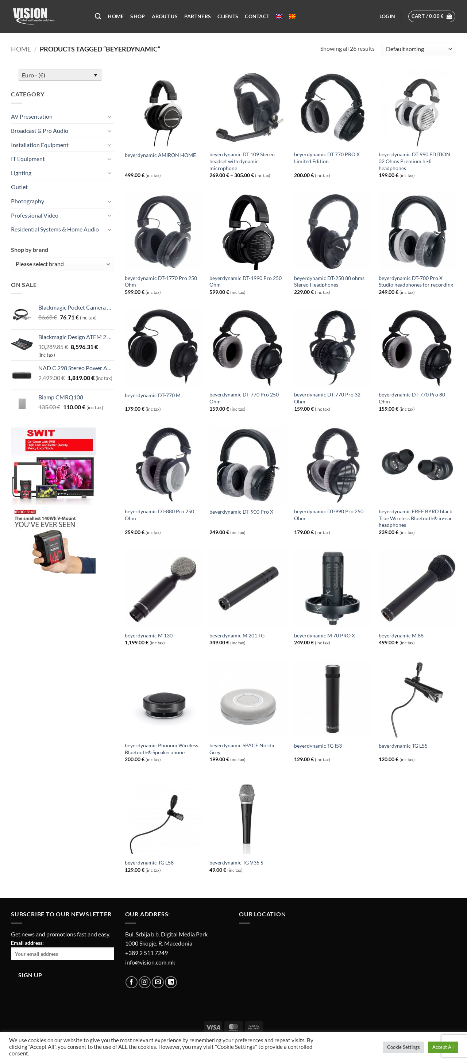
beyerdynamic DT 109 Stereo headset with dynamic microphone (242, 161)
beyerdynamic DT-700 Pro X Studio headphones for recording (416, 281)
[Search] (98, 16)
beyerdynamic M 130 (149, 635)
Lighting (21, 172)
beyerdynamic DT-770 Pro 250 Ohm (244, 398)
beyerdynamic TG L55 (403, 746)
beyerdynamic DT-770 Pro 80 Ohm (412, 398)
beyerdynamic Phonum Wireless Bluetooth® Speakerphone (161, 748)
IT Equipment (28, 158)
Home (116, 16)
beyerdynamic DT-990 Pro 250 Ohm (328, 514)
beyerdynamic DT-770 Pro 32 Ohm (327, 398)
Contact (257, 16)
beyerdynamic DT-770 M (153, 395)
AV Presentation (32, 116)
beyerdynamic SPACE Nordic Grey (242, 748)
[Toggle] (109, 116)
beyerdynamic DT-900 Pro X (241, 512)
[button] (387, 16)
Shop (137, 16)
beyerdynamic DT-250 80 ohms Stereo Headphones (329, 281)
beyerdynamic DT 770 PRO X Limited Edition (327, 157)
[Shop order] (419, 49)
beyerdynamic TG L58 (149, 862)
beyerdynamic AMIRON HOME (160, 155)
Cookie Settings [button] (403, 1047)
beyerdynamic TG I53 (318, 746)
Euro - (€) (33, 75)
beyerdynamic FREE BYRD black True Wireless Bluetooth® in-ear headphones (415, 518)
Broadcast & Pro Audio (39, 130)
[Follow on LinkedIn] (171, 982)
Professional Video (34, 215)
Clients (227, 16)
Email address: (62, 950)
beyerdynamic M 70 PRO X (324, 635)
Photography (27, 201)
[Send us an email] (158, 982)
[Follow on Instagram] (145, 982)
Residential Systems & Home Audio (55, 229)
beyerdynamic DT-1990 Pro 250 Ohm (245, 281)
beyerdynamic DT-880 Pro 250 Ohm (159, 514)
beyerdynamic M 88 (401, 635)
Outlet (19, 186)
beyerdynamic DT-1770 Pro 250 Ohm (161, 281)
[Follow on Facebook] (132, 982)
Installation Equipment (40, 144)
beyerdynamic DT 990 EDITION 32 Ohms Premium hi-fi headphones (414, 161)
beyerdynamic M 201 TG (237, 635)
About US (165, 16)
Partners (197, 16)
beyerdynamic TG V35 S (236, 862)
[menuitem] (279, 16)
